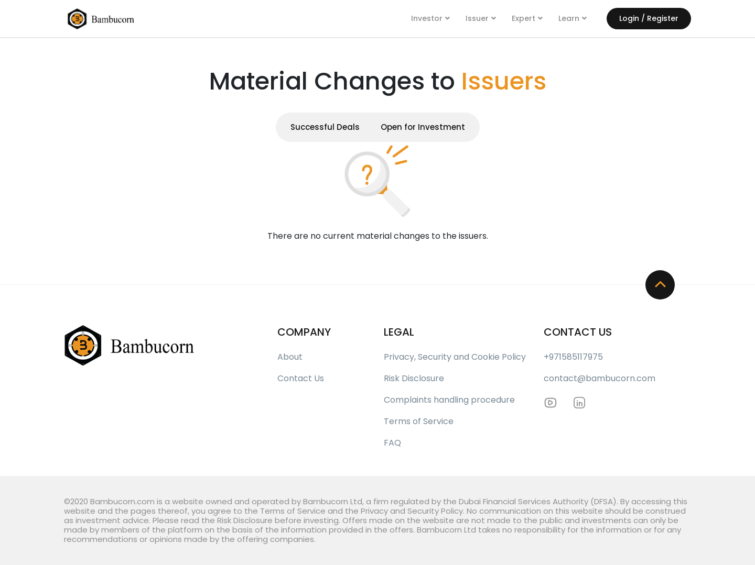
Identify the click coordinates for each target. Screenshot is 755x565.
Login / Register (648, 18)
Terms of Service (419, 421)
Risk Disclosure (414, 378)
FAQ (392, 443)
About (290, 357)
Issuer (477, 18)
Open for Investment (423, 126)
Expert (523, 18)
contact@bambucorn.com (599, 378)
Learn (568, 18)
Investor (427, 18)
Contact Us (300, 378)
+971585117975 (573, 357)
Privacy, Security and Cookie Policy (455, 357)
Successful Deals (325, 126)
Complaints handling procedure (449, 400)
